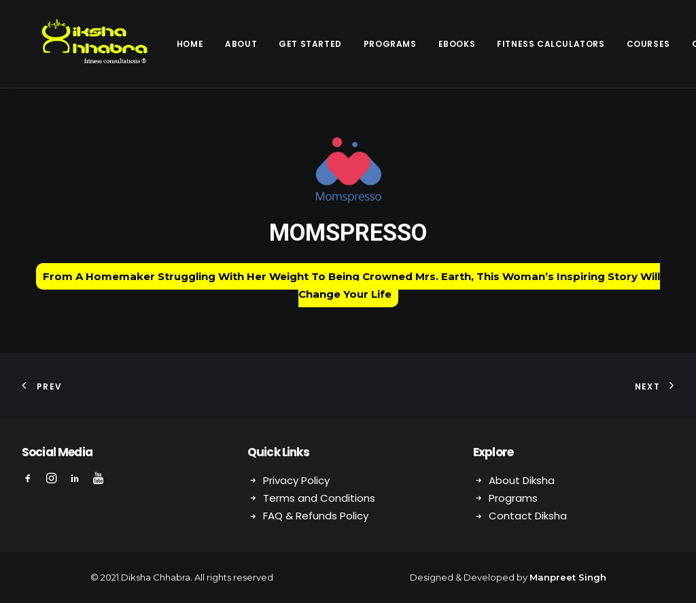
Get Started (277, 44)
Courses (616, 44)
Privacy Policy (296, 480)
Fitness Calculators (518, 44)
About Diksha (522, 480)
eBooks (424, 44)
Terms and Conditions (319, 498)
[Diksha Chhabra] (78, 43)
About (208, 44)
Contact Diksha (528, 516)
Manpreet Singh (567, 577)
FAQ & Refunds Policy (315, 516)
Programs (357, 44)
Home (157, 44)
